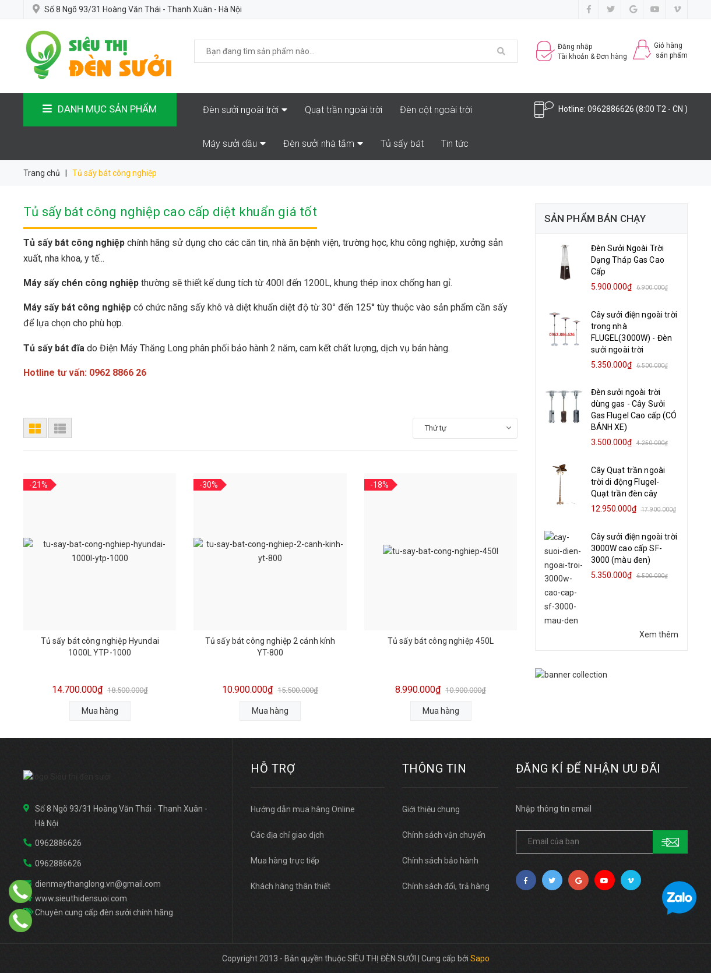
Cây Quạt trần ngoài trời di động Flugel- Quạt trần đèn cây (628, 482)
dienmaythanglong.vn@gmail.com (98, 884)
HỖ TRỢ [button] (273, 768)
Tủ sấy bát (402, 143)
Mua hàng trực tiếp (285, 860)
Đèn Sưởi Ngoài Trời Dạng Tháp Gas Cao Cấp (627, 260)
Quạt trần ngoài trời (343, 109)
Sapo (480, 958)
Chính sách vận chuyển (443, 835)
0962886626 (610, 109)
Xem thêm (658, 595)
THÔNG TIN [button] (434, 768)
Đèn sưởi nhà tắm (323, 143)
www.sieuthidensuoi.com (81, 898)
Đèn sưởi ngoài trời (245, 109)
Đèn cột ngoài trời (436, 109)
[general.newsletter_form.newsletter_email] (602, 842)
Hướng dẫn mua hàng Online (303, 809)
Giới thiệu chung (431, 809)
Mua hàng (100, 710)
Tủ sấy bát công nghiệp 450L (441, 641)
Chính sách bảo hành (440, 860)
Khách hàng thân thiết (290, 886)
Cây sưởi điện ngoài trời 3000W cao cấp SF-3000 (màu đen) (634, 548)
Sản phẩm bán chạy (595, 218)
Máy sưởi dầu (234, 143)
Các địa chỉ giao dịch (287, 835)
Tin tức (455, 143)
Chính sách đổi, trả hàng (446, 886)
